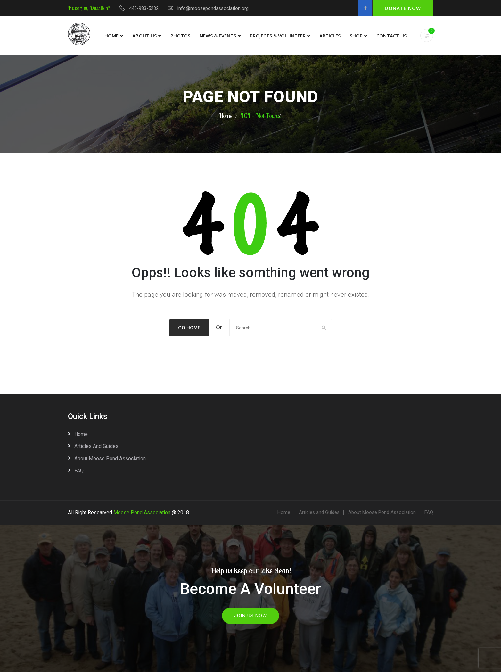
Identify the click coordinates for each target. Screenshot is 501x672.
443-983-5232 (144, 8)
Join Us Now (250, 615)
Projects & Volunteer (278, 35)
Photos (180, 35)
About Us (144, 35)
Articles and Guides (96, 446)
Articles (330, 35)
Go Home (189, 328)
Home (111, 35)
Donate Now (403, 8)
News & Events (218, 35)
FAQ (79, 471)
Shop (356, 35)
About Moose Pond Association (110, 458)
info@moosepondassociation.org (213, 8)
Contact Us (391, 35)
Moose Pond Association (141, 513)
